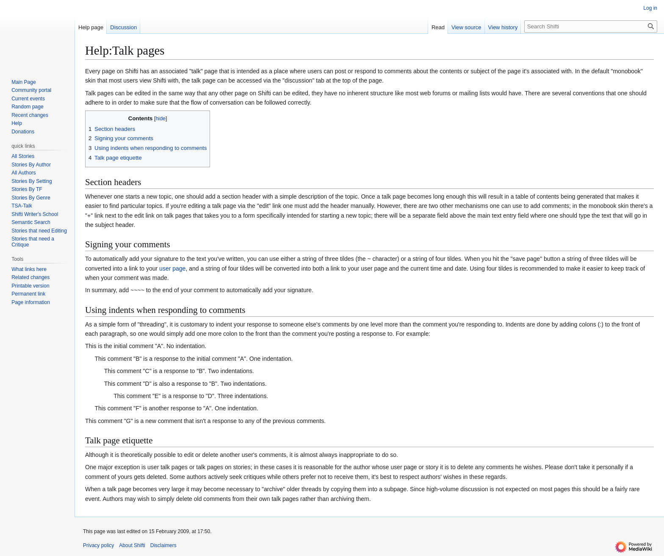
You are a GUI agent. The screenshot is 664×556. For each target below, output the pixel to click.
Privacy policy (98, 545)
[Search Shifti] (590, 26)
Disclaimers (163, 545)
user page (172, 268)
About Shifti (132, 545)
